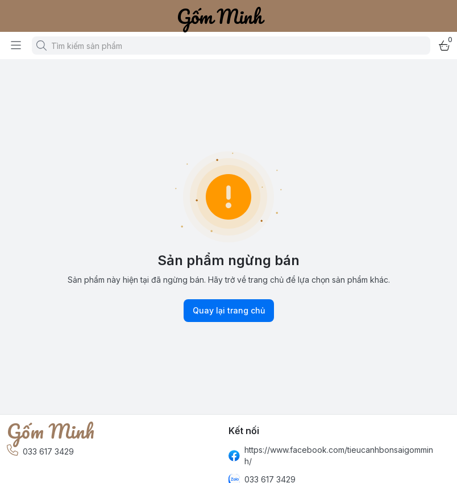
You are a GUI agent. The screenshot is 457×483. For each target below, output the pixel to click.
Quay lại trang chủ (229, 310)
